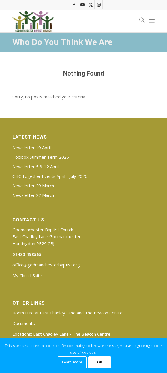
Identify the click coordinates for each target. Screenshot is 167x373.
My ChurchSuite (27, 275)
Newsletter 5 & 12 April (35, 166)
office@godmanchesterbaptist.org (46, 265)
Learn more (72, 362)
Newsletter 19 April (31, 147)
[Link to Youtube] (82, 4)
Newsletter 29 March (33, 185)
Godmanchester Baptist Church (42, 229)
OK (99, 362)
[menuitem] (139, 21)
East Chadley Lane (51, 334)
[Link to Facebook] (74, 4)
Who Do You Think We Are (62, 42)
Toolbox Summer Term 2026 (40, 157)
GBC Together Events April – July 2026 (49, 176)
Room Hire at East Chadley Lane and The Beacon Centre (67, 313)
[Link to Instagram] (99, 4)
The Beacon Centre (91, 334)
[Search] (139, 21)
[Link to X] (90, 4)
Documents (23, 323)
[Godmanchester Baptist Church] (69, 21)
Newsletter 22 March (33, 195)
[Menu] (152, 21)
